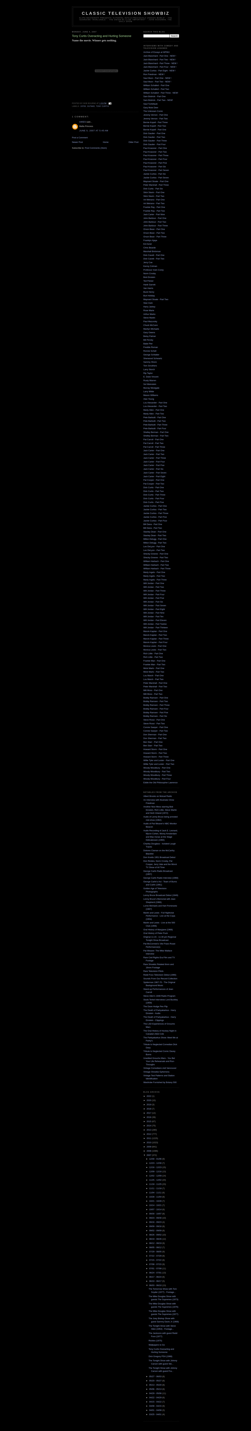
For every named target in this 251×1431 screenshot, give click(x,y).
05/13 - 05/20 (155, 1385)
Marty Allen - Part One (153, 410)
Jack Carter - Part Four (154, 461)
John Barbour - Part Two (154, 222)
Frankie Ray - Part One (154, 207)
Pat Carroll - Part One (153, 439)
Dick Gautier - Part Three (155, 140)
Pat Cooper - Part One (153, 480)
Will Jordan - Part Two (153, 587)
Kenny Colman (150, 266)
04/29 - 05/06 (155, 1393)
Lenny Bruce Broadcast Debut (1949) (160, 895)
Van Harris (148, 288)
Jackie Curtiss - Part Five (155, 517)
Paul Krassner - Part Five (155, 163)
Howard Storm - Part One (155, 749)
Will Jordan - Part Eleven (155, 620)
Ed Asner (147, 244)
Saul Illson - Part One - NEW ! (157, 78)
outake (91, 106)
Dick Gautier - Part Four (154, 144)
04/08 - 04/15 (155, 1406)
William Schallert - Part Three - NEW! (160, 93)
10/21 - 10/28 (155, 1201)
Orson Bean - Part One (154, 229)
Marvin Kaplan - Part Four (155, 642)
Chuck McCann (150, 325)
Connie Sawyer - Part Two (155, 731)
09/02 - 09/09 (155, 1230)
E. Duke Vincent (151, 377)
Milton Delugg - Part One (155, 539)
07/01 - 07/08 (155, 1268)
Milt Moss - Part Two (153, 694)
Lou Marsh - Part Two (153, 679)
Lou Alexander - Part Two (155, 406)
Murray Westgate (151, 388)
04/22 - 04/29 (155, 1397)
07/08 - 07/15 (155, 1264)
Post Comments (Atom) (96, 148)
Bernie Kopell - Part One (154, 129)
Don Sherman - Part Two (155, 738)
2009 (149, 1146)
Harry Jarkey (149, 306)
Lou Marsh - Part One (153, 675)
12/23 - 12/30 (155, 1163)
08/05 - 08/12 (155, 1247)
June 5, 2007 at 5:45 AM (93, 130)
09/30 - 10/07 (155, 1213)
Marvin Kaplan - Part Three (156, 639)
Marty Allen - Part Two (153, 413)
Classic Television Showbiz (126, 13)
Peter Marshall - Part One (155, 683)
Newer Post (77, 142)
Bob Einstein (149, 277)
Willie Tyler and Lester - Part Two (158, 764)
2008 (149, 1151)
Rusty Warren (149, 380)
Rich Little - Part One (153, 653)
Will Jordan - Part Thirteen (155, 627)
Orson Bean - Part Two (154, 233)
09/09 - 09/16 (155, 1226)
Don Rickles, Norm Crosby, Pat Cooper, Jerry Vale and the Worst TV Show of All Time (160, 864)
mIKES (82, 122)
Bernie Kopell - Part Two (154, 126)
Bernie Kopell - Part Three (155, 122)
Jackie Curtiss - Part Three (155, 513)
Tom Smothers (150, 365)
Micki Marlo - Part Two (153, 672)
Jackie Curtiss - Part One (155, 506)
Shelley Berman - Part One (156, 432)
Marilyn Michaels (151, 329)
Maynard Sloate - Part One (156, 181)
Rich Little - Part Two (153, 657)
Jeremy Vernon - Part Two (155, 118)
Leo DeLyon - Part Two (154, 550)
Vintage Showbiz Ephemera (156, 1072)
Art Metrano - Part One (154, 199)
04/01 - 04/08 (155, 1410)
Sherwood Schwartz (152, 358)
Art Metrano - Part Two (154, 203)
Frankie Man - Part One (154, 661)
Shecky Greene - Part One (155, 554)
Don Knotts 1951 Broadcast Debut (159, 857)
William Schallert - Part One (156, 85)
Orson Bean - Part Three (154, 236)
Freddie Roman (150, 347)
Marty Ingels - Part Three (155, 579)
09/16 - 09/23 (155, 1222)
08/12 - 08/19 (155, 1243)
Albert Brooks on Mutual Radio (157, 796)
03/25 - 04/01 (155, 1414)
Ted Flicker (148, 281)
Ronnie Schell (149, 351)
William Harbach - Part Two (156, 565)
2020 (149, 1100)
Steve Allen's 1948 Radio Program (159, 996)
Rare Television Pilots (153, 971)
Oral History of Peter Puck (155, 933)
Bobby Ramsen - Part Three (156, 705)
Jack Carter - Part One (154, 450)
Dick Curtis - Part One (153, 487)
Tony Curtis (102, 106)
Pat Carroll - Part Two (153, 443)
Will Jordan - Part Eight (154, 609)
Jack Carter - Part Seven (154, 472)
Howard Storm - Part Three (156, 757)
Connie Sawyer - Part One (155, 727)
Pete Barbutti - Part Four (154, 428)
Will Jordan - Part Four (154, 594)
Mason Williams (150, 395)
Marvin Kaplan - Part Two (155, 635)
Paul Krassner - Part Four (155, 159)
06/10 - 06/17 (155, 1281)
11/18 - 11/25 (155, 1184)
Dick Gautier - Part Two (154, 137)
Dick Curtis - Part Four (153, 498)
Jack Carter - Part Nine (154, 214)
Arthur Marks (149, 314)
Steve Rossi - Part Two (154, 723)
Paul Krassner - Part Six (154, 166)
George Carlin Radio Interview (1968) (160, 878)
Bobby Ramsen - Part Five (155, 712)
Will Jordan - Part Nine (154, 613)
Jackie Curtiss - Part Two (155, 509)
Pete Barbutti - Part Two (154, 421)
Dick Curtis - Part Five (153, 502)
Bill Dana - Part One (152, 524)
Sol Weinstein (149, 384)
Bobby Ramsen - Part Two (155, 701)
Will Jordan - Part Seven (154, 605)
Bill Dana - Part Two (152, 528)
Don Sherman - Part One (155, 734)
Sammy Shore (150, 362)
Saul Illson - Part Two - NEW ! (157, 81)
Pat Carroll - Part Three (154, 447)
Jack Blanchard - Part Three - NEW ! (160, 63)
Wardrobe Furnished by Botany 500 (160, 1082)
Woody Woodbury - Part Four (157, 779)
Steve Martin (149, 317)
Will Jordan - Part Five (153, 598)
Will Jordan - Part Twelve (155, 624)
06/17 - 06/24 (155, 1277)
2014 (149, 1125)
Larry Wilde (148, 391)
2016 (149, 1117)
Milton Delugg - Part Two (154, 543)
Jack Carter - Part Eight (154, 476)
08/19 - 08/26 (155, 1239)
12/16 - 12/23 (155, 1167)
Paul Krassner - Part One (155, 148)
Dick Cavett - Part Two (153, 258)
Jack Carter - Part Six (153, 469)
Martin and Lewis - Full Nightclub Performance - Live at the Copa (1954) (159, 916)
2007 (149, 1155)
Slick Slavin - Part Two (153, 196)
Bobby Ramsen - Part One (155, 698)
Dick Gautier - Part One (154, 133)
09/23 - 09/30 (155, 1218)
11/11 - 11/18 (155, 1188)
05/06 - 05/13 (155, 1389)
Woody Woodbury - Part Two (156, 771)
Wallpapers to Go (157, 1345)
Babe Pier (148, 343)
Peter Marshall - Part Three (156, 185)
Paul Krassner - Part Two (155, 152)
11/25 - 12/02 (155, 1180)
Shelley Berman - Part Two (155, 436)
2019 (149, 1104)
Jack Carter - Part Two (153, 454)
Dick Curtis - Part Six (153, 188)
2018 (149, 1109)
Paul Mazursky (150, 321)
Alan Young (148, 399)
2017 (149, 1113)
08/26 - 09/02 (155, 1235)
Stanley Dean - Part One (154, 532)
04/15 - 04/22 (155, 1402)
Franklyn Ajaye (150, 240)
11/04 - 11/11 (155, 1192)
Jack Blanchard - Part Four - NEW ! (160, 67)
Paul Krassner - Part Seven (156, 170)
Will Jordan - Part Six (153, 602)
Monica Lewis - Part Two (154, 650)
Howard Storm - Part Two (155, 753)
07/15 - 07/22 (155, 1260)
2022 (149, 1096)
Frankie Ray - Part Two (154, 211)
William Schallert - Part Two (156, 89)
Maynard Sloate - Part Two (155, 299)
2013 (149, 1130)
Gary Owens (149, 332)
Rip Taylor (148, 373)
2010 (149, 1142)
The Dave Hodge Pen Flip (155, 1006)
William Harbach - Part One (156, 561)
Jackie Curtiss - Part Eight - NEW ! (159, 70)
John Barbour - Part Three (155, 225)
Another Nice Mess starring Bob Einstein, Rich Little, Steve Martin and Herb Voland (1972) (160, 809)
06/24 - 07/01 (155, 1272)
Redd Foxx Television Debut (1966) (159, 975)
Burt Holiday (149, 295)
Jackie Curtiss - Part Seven (156, 177)
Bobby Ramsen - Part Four (156, 709)
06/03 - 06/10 (155, 1285)
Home (106, 142)
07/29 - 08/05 (155, 1251)
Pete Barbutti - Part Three (155, 424)
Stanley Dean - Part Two (154, 535)
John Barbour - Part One (154, 218)
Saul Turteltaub (150, 104)
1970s (83, 106)
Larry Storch (149, 369)
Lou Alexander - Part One (155, 402)
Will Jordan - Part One (153, 583)
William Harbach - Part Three (157, 568)
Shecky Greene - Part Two (155, 557)
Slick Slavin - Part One (154, 192)
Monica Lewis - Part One (154, 646)
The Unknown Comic (153, 111)
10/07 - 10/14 (155, 1209)
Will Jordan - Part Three (154, 591)
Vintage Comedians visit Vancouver (160, 1068)
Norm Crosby (149, 273)
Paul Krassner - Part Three (155, 155)
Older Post (133, 142)
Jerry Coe (148, 262)
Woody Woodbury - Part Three (157, 775)
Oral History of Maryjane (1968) (158, 929)
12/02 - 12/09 (155, 1176)
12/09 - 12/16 (155, 1171)
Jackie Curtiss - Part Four (155, 520)
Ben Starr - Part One (153, 742)
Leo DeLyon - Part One (154, 546)
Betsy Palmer (149, 336)
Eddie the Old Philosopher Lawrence (160, 782)
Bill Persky (148, 340)
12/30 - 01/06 (155, 1159)
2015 (149, 1121)
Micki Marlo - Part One (153, 668)
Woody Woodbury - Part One (156, 768)
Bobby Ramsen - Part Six (155, 716)
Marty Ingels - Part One (154, 572)
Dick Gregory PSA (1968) (160, 1356)
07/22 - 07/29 (155, 1256)
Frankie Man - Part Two (154, 664)
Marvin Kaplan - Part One (155, 631)
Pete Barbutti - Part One (154, 417)
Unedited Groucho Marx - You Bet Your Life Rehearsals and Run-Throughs (159, 1061)
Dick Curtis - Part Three (154, 495)
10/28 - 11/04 (155, 1197)
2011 (149, 1138)
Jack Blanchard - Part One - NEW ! (159, 56)
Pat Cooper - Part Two (153, 484)
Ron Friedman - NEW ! (154, 74)
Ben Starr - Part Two (153, 745)
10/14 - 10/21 (155, 1205)
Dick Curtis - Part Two (153, 491)
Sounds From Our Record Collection (160, 978)
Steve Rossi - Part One (154, 720)
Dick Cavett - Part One (154, 255)
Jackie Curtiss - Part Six (154, 174)
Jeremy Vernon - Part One (155, 115)
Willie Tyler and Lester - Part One (158, 760)
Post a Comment (80, 137)
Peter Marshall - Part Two (155, 686)
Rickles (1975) (155, 1340)
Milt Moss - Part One (153, 690)
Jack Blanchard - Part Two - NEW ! (159, 59)
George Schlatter (151, 354)
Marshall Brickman (152, 251)
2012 (149, 1134)
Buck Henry (148, 292)
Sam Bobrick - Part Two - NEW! (158, 100)
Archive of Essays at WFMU (156, 52)
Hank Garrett (149, 284)
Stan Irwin (148, 303)
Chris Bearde (149, 247)
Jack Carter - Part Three (154, 458)
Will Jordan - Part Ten (153, 616)
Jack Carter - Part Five (154, 465)
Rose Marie (148, 310)
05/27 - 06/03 (155, 1376)
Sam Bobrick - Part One (154, 96)
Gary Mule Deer (150, 107)
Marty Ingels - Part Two (154, 576)
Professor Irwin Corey (153, 270)
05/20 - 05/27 (155, 1380)
